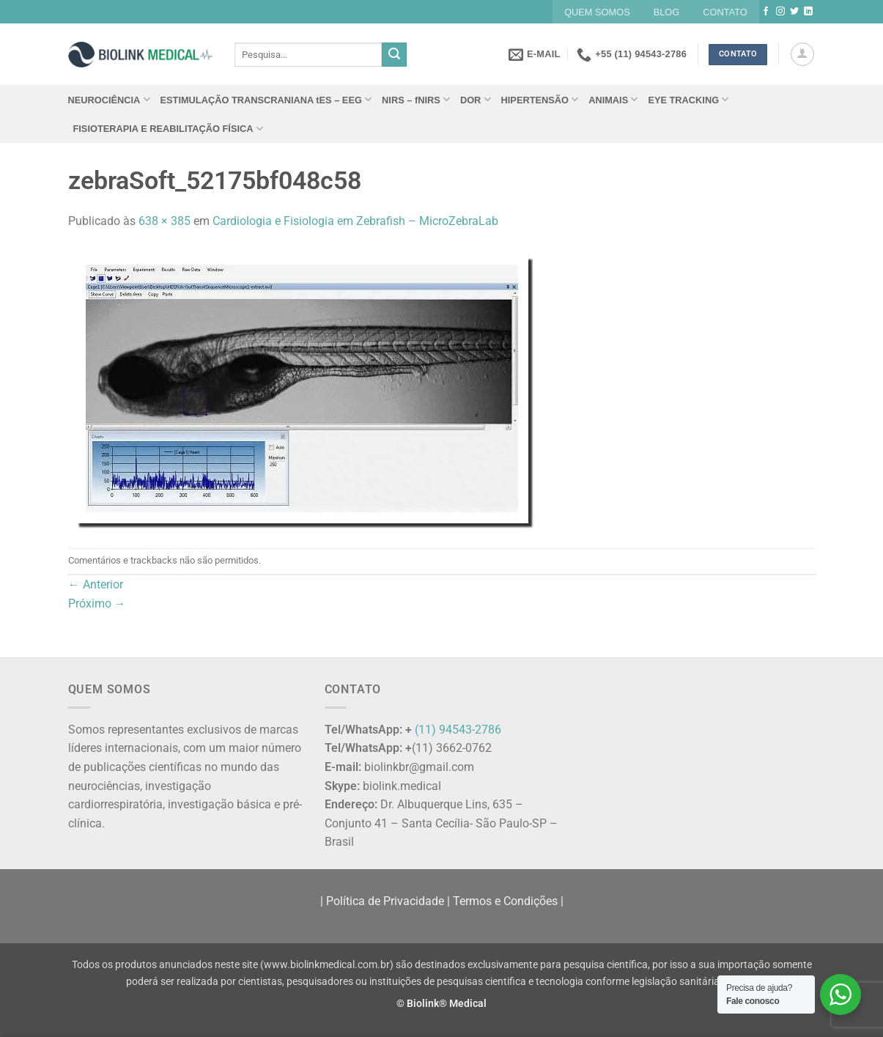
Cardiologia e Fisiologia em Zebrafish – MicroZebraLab (355, 221)
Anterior (95, 584)
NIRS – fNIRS (416, 99)
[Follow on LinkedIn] (808, 12)
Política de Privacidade (385, 901)
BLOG (667, 12)
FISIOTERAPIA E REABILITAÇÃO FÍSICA (168, 129)
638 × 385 (164, 221)
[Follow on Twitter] (794, 12)
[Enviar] (394, 55)
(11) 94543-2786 (458, 730)
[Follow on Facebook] (765, 12)
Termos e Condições (505, 901)
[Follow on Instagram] (780, 12)
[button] (802, 54)
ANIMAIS (613, 99)
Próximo (97, 603)
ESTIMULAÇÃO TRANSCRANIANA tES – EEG (266, 99)
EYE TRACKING (688, 99)
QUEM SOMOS (597, 12)
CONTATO (725, 12)
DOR (475, 99)
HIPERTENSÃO (540, 99)
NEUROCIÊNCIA (109, 99)
